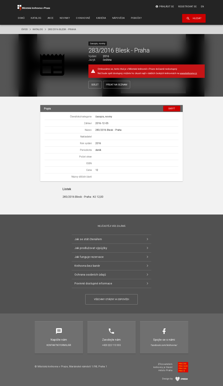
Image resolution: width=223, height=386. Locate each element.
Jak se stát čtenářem (88, 239)
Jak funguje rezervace (89, 256)
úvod (24, 29)
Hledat (194, 18)
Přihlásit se (164, 6)
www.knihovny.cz (188, 73)
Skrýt (171, 108)
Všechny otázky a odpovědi (111, 299)
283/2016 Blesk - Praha (62, 29)
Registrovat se (187, 6)
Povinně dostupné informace (93, 283)
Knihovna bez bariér (87, 265)
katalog (38, 29)
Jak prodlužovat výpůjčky (90, 248)
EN (202, 6)
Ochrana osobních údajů (90, 274)
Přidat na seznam (116, 84)
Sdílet (95, 84)
